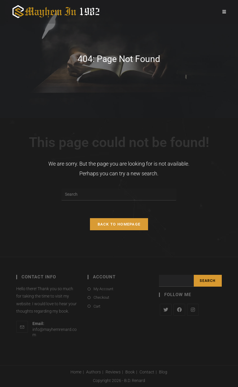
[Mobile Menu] (224, 12)
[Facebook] (179, 310)
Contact (146, 372)
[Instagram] (193, 310)
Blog (163, 372)
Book (130, 372)
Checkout (101, 297)
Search (208, 281)
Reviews (113, 372)
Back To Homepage (119, 224)
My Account (103, 289)
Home (75, 372)
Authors (93, 372)
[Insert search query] (118, 194)
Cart (96, 306)
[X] (166, 310)
